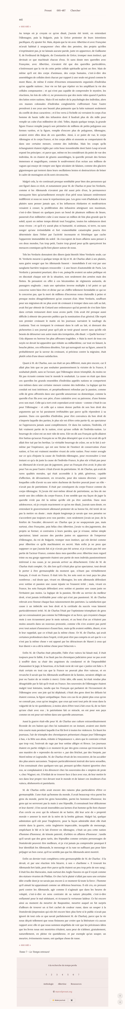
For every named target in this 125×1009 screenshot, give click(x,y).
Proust (48, 10)
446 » (28, 26)
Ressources (76, 984)
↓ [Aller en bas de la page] (120, 1001)
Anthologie (48, 984)
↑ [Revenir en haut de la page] (120, 995)
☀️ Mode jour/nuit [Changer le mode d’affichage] (58, 1000)
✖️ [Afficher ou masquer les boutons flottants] (72, 1000)
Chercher (75, 10)
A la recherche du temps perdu (62, 965)
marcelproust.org (63, 991)
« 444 (22, 26)
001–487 (61, 10)
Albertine (62, 984)
